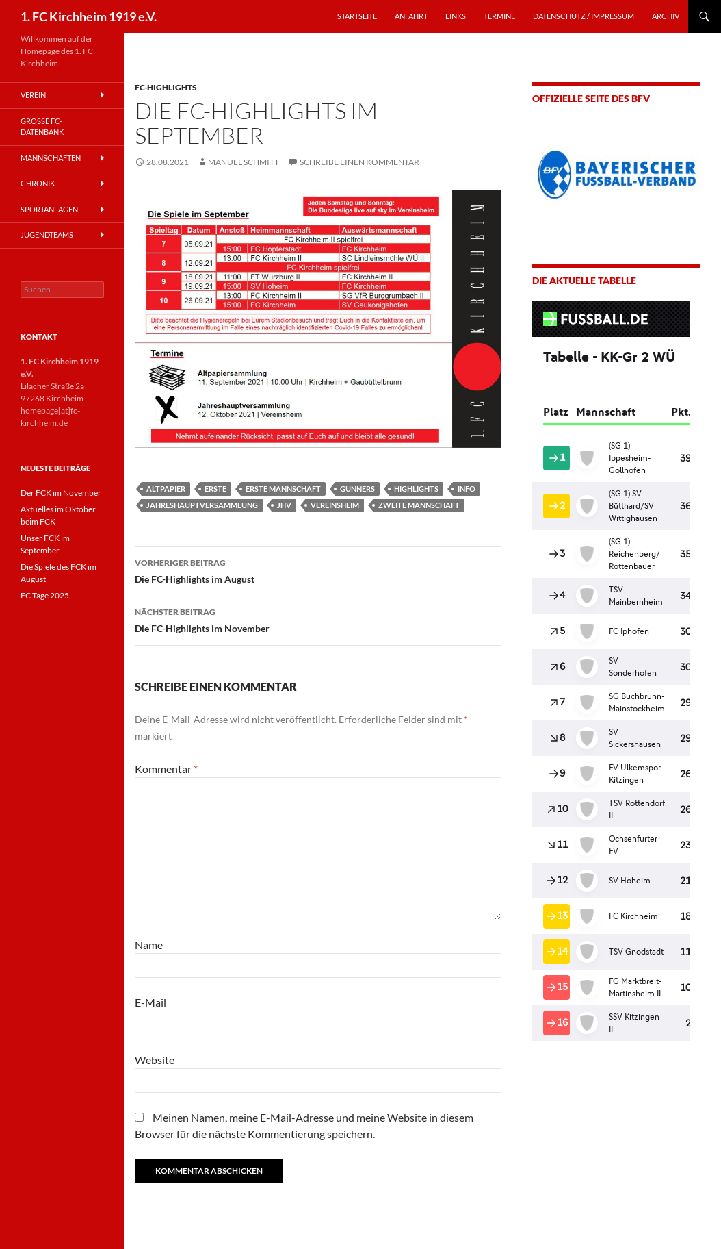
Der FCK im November (61, 493)
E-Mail (150, 1002)
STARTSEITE (357, 16)
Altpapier (165, 488)
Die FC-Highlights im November (318, 619)
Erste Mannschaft (283, 488)
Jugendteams (47, 234)
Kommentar (166, 768)
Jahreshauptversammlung (202, 505)
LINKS (455, 16)
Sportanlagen (49, 209)
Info (466, 488)
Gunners (357, 488)
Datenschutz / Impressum (583, 16)
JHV (284, 505)
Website (154, 1059)
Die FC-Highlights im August (318, 570)
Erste (215, 488)
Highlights (416, 488)
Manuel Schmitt (243, 162)
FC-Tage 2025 (45, 595)
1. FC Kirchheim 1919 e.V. (89, 16)
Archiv (665, 16)
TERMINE (499, 16)
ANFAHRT (411, 16)
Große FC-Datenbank (42, 126)
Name (149, 944)
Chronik (38, 183)
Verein (33, 94)
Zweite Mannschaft (419, 505)
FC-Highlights (166, 87)
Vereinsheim (335, 505)
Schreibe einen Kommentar (359, 162)
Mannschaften (51, 157)
